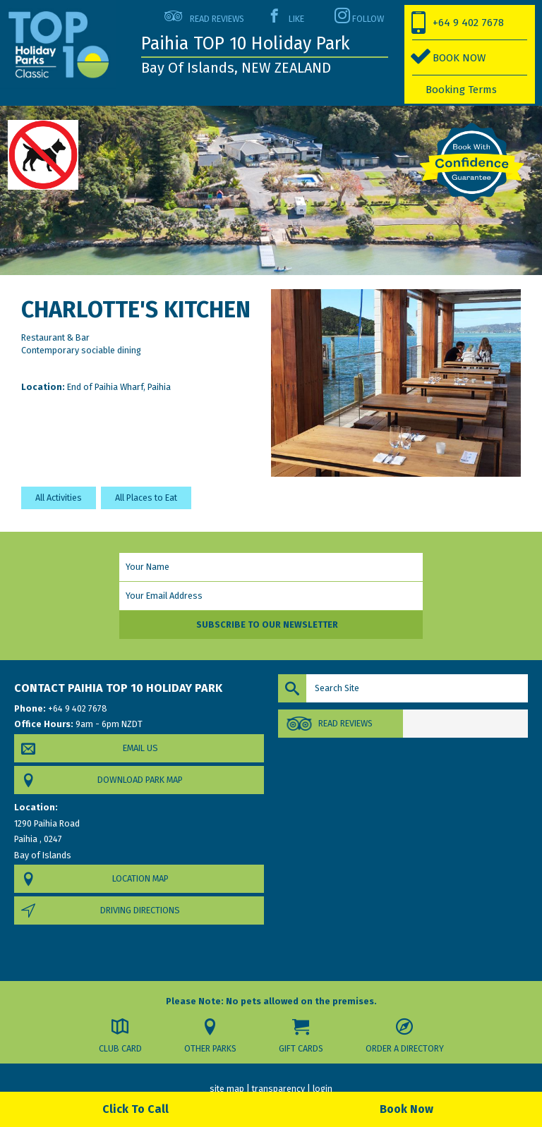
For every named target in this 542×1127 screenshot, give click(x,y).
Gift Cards (301, 1048)
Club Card (120, 1048)
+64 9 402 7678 (468, 22)
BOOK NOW (459, 57)
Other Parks (210, 1048)
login (322, 1088)
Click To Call (135, 1109)
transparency (278, 1088)
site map (227, 1088)
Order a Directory (405, 1048)
